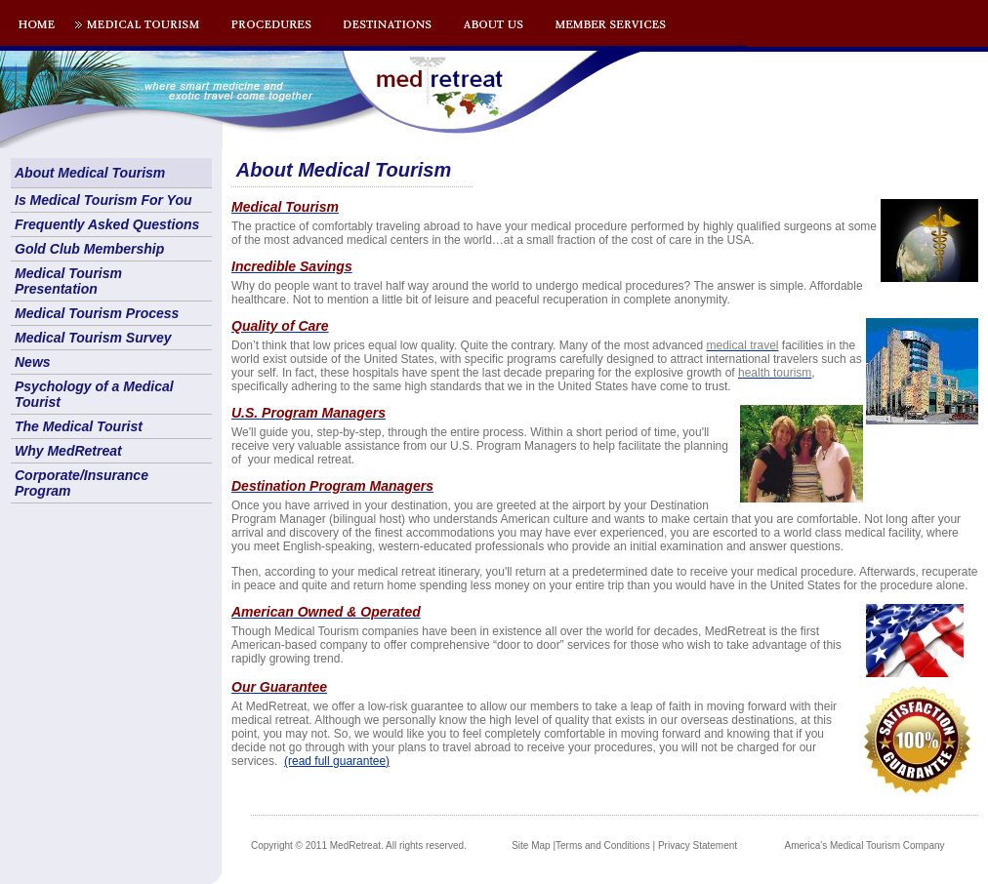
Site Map (531, 845)
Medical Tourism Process (97, 313)
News (33, 362)
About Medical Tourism (90, 173)
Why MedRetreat (68, 451)
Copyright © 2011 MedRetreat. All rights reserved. (359, 845)
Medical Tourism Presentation (68, 281)
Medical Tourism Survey (93, 337)
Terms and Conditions (603, 845)
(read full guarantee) (337, 761)
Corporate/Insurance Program (81, 483)
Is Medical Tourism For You (103, 200)
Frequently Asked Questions (107, 224)
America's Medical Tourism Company (865, 845)
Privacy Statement (697, 845)
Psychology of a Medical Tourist (94, 394)
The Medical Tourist (79, 426)
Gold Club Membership (89, 249)
